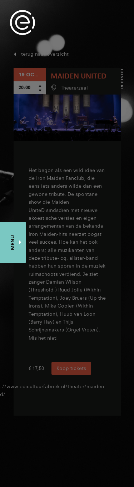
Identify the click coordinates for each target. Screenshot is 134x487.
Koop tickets (71, 368)
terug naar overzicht (45, 54)
